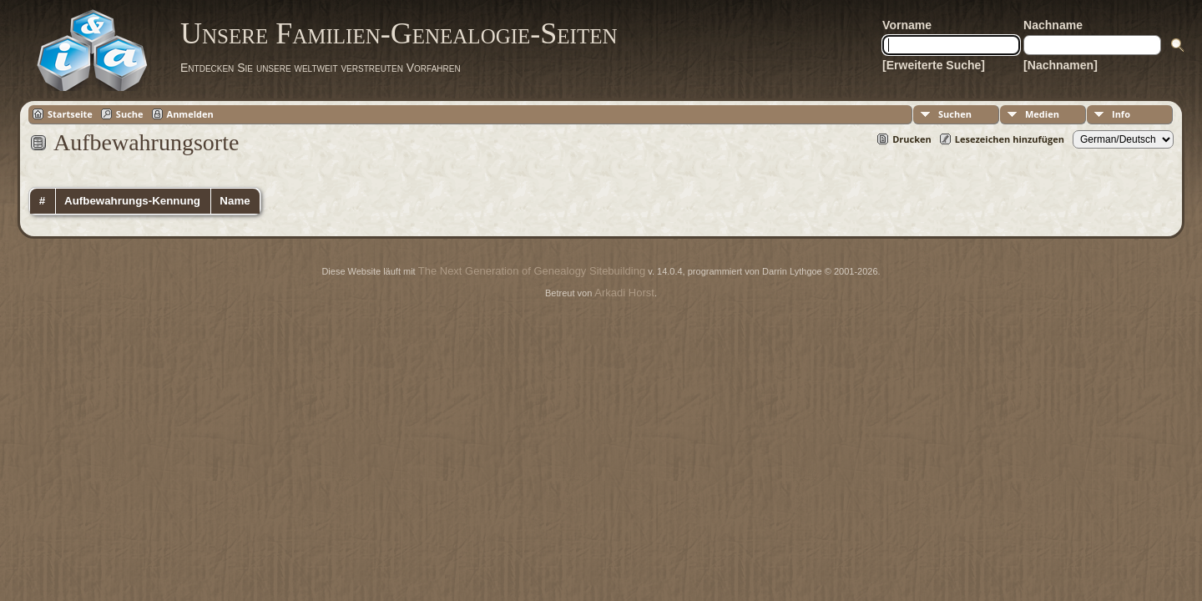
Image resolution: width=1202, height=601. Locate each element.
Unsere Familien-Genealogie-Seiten (399, 33)
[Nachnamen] (1060, 65)
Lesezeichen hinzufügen (1009, 139)
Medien (1042, 114)
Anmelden (190, 114)
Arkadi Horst (624, 292)
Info (1121, 114)
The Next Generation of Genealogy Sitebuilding (531, 271)
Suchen (955, 114)
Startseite (70, 114)
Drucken (912, 139)
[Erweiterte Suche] (933, 65)
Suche (130, 114)
